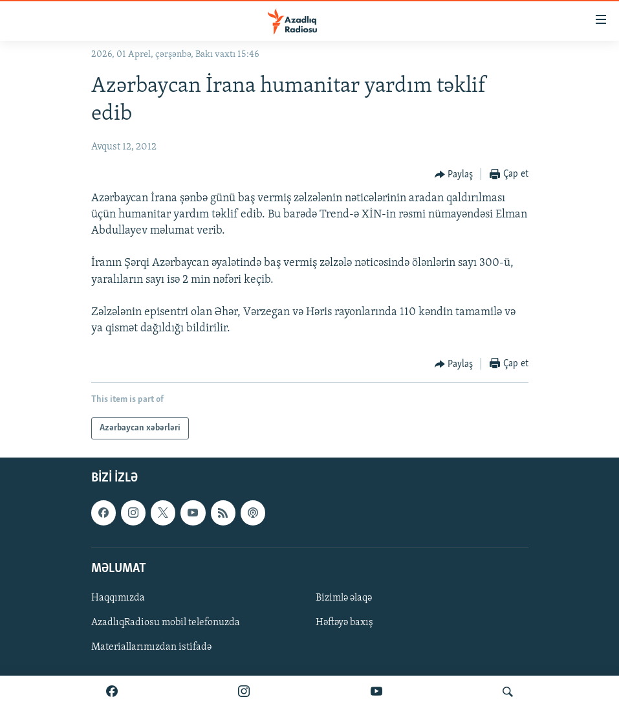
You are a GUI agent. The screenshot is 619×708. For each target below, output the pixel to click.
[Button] (454, 175)
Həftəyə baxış (344, 622)
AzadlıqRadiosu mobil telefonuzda (165, 622)
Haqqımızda (118, 598)
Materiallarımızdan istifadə (151, 648)
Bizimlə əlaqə (344, 598)
